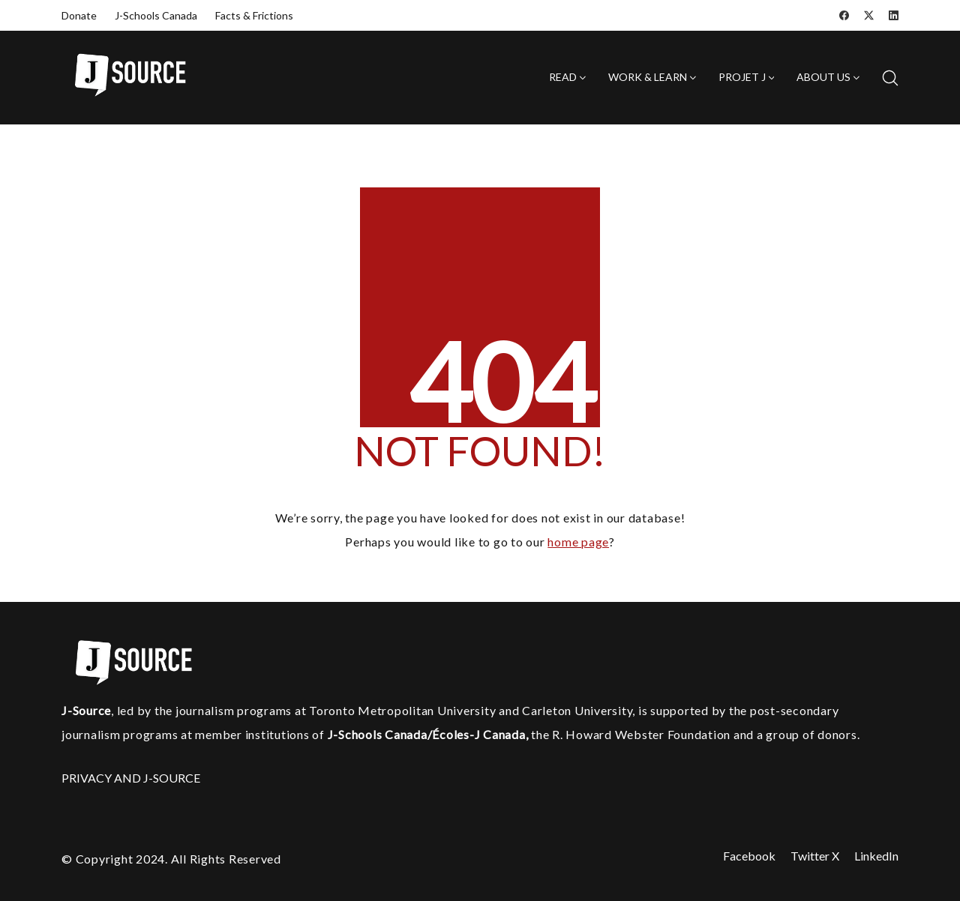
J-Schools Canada (156, 15)
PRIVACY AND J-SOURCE (131, 778)
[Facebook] (844, 15)
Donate (79, 15)
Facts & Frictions (254, 15)
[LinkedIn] (893, 15)
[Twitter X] (869, 15)
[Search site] (890, 78)
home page (578, 541)
